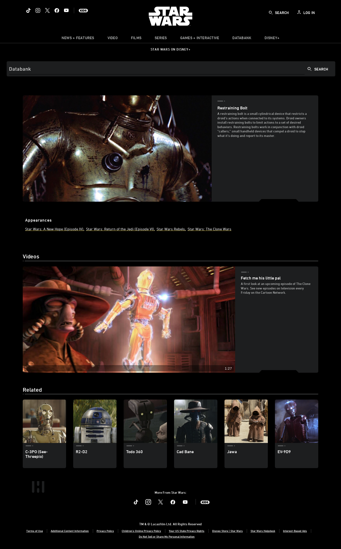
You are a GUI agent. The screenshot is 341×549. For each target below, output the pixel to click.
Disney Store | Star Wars (227, 530)
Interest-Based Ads (295, 530)
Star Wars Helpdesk (263, 530)
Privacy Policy (105, 530)
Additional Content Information (70, 530)
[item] (78, 39)
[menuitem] (112, 39)
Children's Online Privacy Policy (141, 530)
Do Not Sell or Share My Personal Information (167, 536)
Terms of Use (34, 530)
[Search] (171, 68)
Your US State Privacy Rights (186, 530)
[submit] (270, 12)
